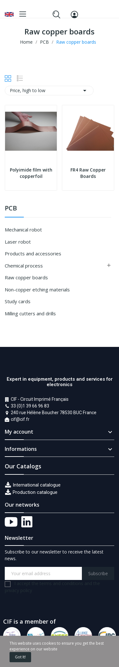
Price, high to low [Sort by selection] (49, 90)
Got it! (20, 657)
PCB (11, 208)
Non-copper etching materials (37, 289)
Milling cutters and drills (30, 313)
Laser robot (18, 241)
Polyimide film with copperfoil (31, 173)
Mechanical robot (23, 229)
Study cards (17, 301)
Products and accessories (33, 253)
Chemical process (24, 265)
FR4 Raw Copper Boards (88, 173)
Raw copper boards (26, 277)
